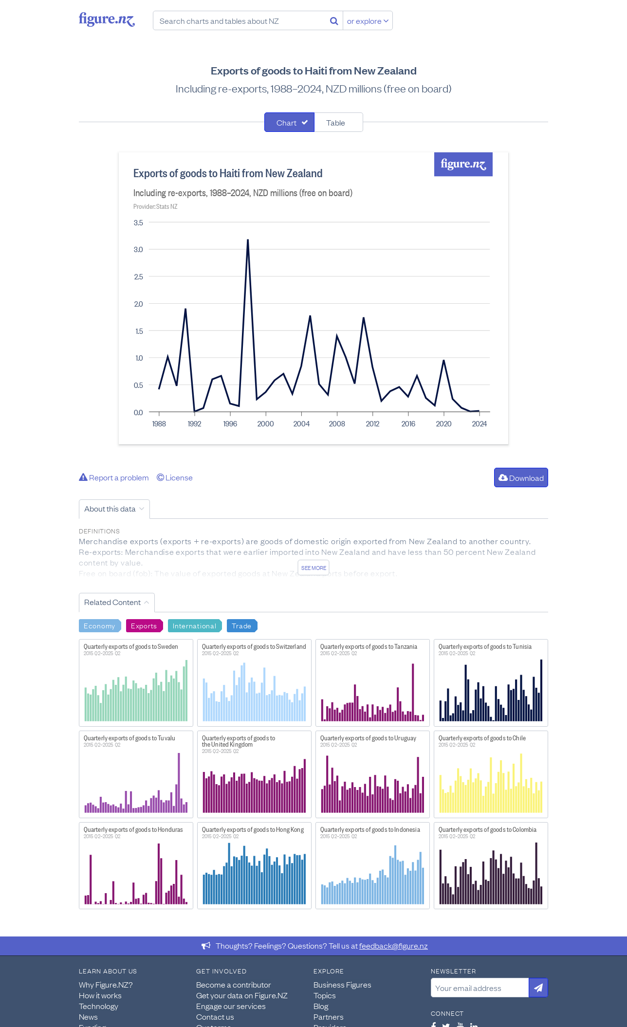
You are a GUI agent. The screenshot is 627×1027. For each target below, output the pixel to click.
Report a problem (114, 477)
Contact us (215, 1016)
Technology (98, 1005)
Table (335, 122)
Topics (325, 995)
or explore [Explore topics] (368, 20)
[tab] (289, 122)
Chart (286, 122)
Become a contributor (233, 984)
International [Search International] (194, 625)
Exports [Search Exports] (144, 625)
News (88, 1016)
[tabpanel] (313, 298)
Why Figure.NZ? (106, 984)
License (175, 477)
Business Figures (342, 984)
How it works (100, 995)
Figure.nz (107, 19)
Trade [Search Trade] (242, 625)
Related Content (112, 601)
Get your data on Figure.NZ (242, 995)
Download (521, 477)
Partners (329, 1016)
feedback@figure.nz (393, 945)
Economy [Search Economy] (99, 625)
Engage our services (231, 1005)
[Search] (334, 20)
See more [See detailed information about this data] (313, 567)
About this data (110, 508)
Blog (321, 1005)
